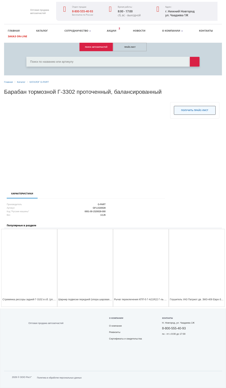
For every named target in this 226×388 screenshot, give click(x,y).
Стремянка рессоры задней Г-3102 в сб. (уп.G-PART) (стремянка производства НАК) (51, 299)
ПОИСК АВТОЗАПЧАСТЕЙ (96, 47)
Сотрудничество (77, 30)
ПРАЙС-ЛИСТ (130, 47)
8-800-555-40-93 (82, 11)
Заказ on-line (17, 36)
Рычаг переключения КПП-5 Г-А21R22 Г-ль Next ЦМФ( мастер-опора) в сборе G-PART (163, 299)
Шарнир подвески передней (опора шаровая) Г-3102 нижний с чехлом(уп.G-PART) (105, 299)
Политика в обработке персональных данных (59, 378)
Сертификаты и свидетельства (125, 338)
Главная (14, 30)
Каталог (42, 30)
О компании (172, 30)
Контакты (206, 30)
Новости (139, 30)
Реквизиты (114, 332)
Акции (112, 30)
